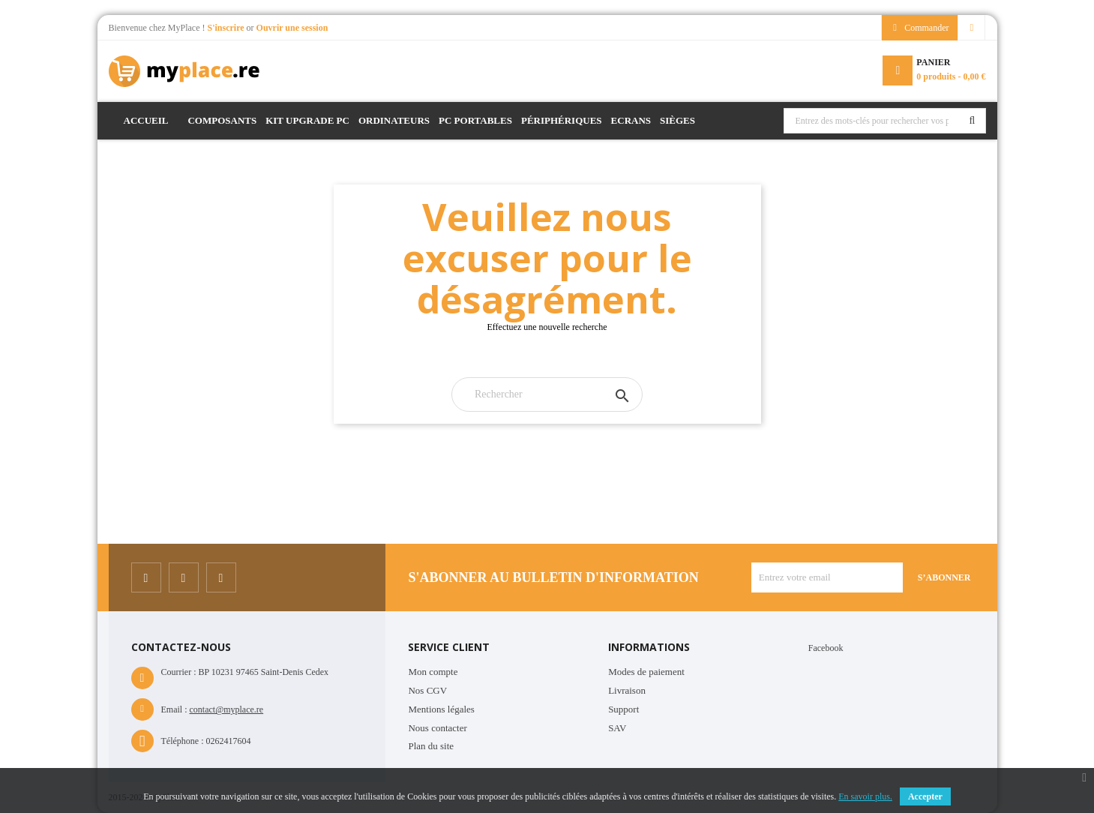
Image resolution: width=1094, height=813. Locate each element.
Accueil (146, 120)
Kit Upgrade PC (307, 120)
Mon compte (432, 671)
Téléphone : (182, 741)
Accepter (925, 796)
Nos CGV (427, 690)
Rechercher (972, 121)
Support (623, 709)
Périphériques (561, 120)
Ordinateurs (394, 120)
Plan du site (431, 746)
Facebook (826, 648)
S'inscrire (226, 27)
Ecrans (631, 120)
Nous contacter (437, 728)
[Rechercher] (547, 394)
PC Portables (475, 120)
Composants (221, 120)
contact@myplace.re (227, 709)
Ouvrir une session (292, 27)
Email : (174, 709)
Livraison (627, 690)
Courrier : (178, 672)
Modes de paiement (646, 671)
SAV (617, 728)
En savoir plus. (865, 796)
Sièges (677, 120)
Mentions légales (441, 709)
